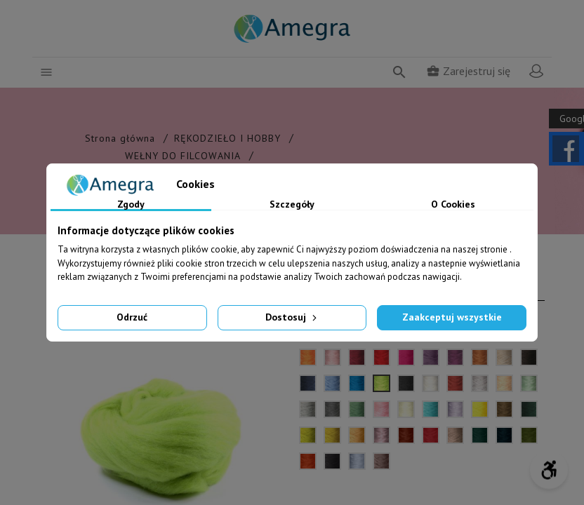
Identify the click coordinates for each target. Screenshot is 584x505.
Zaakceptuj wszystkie (452, 317)
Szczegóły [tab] (292, 204)
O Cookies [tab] (453, 204)
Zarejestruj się (468, 71)
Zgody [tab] (131, 204)
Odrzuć (132, 317)
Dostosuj (292, 317)
